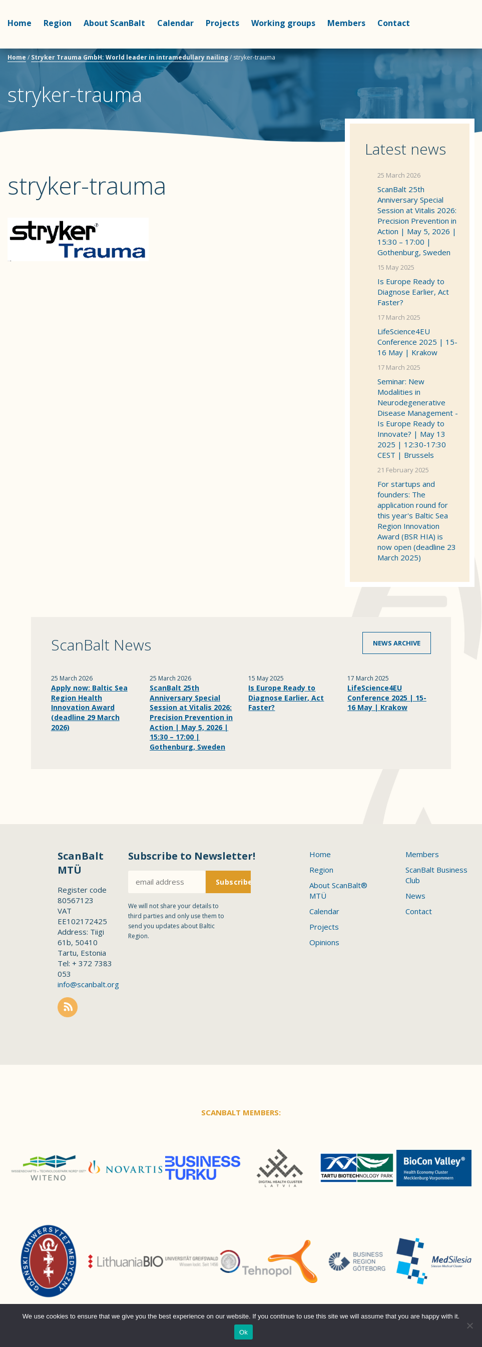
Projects (222, 23)
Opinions (324, 942)
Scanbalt (449, 48)
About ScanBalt (114, 23)
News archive (396, 642)
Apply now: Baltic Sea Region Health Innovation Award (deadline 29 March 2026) (89, 707)
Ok (243, 1332)
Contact (418, 911)
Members (346, 23)
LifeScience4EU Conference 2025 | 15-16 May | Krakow (417, 341)
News (415, 896)
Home (20, 23)
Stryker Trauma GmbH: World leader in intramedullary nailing (129, 57)
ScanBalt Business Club (436, 875)
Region (58, 23)
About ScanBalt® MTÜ (338, 890)
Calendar (175, 23)
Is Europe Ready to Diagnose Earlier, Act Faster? (413, 291)
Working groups (283, 23)
